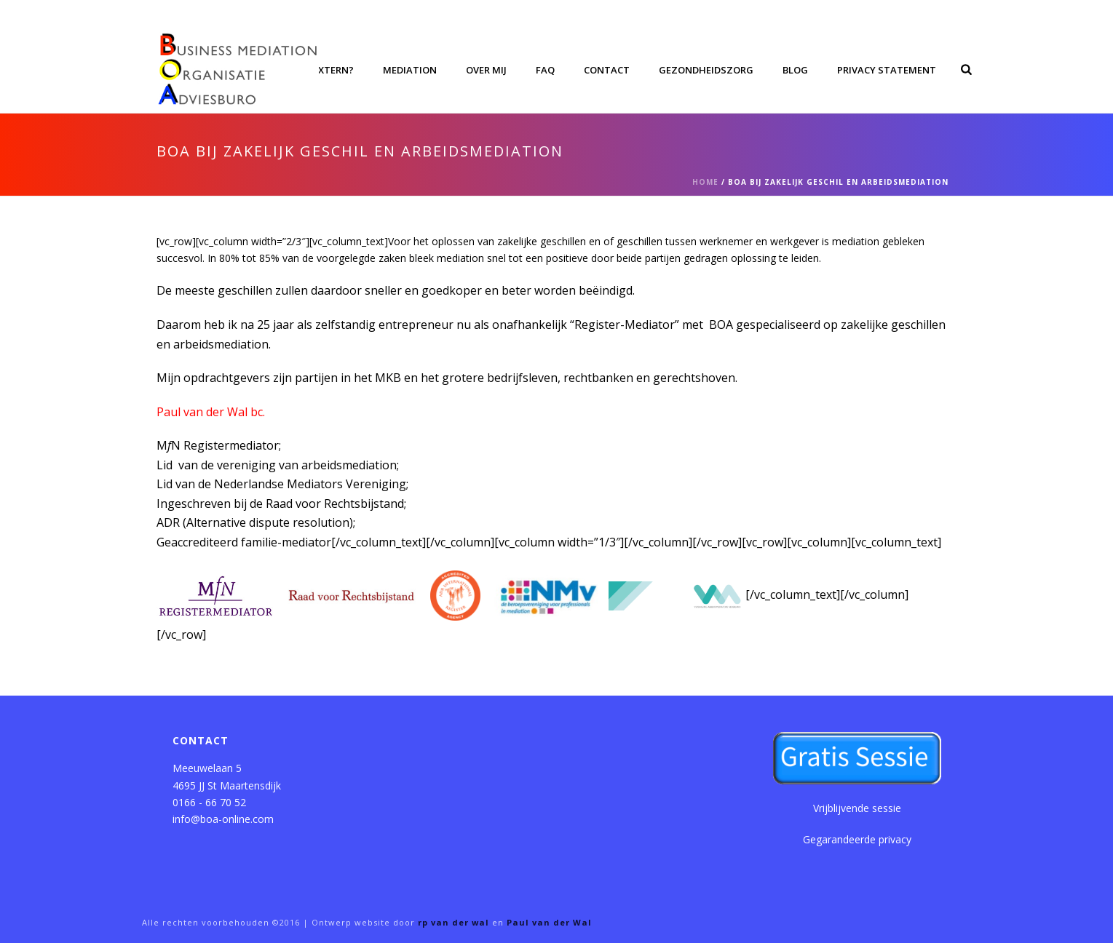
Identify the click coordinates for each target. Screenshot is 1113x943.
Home (705, 182)
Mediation (410, 69)
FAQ (545, 69)
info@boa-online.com (223, 819)
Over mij (486, 69)
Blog (795, 69)
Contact (607, 69)
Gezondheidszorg (706, 69)
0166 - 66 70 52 (209, 802)
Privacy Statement (886, 69)
